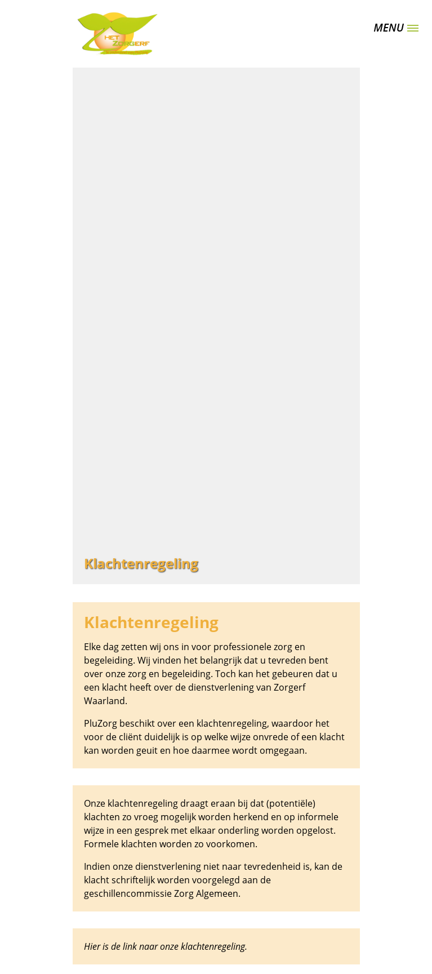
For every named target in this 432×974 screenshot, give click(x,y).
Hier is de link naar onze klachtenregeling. (165, 946)
